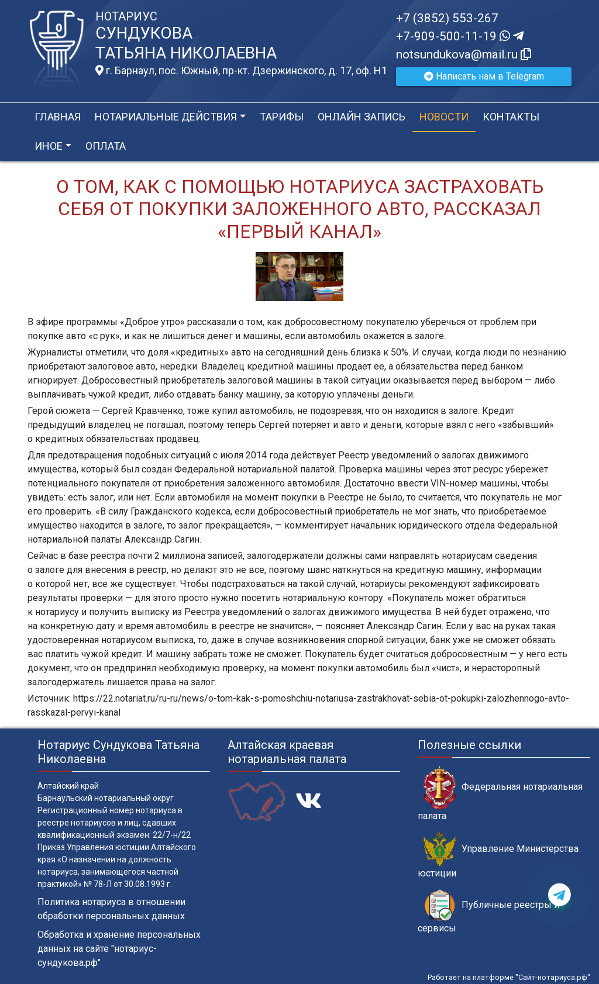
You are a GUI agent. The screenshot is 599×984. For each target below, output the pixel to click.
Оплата (105, 146)
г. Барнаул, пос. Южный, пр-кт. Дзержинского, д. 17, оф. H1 (241, 71)
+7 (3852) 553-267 (447, 18)
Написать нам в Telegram (484, 76)
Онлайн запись (361, 117)
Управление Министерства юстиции (498, 855)
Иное (49, 146)
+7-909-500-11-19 (460, 36)
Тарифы (282, 117)
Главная (58, 117)
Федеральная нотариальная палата (500, 793)
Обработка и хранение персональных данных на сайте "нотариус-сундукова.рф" (119, 948)
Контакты (511, 117)
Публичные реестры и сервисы (488, 911)
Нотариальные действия (166, 117)
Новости (444, 117)
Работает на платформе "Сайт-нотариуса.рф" (509, 977)
